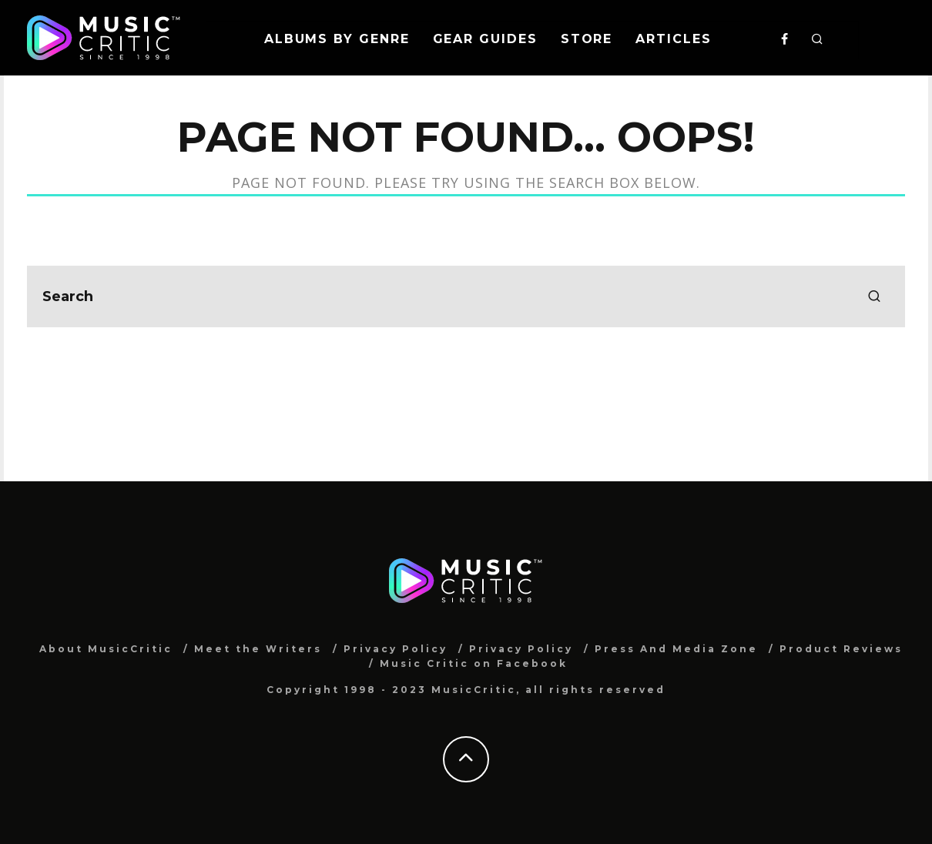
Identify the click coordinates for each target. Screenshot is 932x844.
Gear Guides (485, 39)
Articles (673, 39)
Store (587, 39)
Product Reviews (841, 649)
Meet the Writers (258, 649)
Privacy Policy (396, 649)
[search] (874, 296)
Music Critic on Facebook (474, 663)
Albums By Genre (337, 39)
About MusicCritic (106, 649)
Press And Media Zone (676, 649)
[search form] (466, 296)
